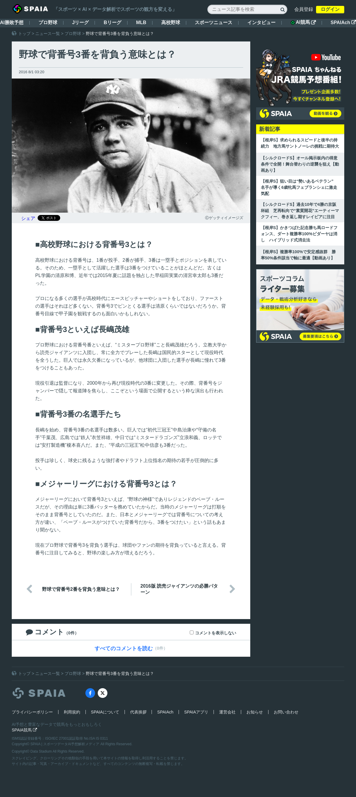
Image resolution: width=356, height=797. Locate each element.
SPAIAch (343, 22)
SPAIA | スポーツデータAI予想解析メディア (65, 744)
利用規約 (72, 712)
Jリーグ (80, 22)
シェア (28, 218)
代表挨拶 (138, 712)
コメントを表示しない (215, 633)
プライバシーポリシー (32, 712)
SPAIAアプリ (196, 712)
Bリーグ (112, 22)
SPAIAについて (105, 712)
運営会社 (227, 712)
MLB (141, 22)
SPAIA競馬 (24, 730)
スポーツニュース (213, 22)
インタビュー (261, 22)
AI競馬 (303, 22)
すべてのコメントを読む (124, 648)
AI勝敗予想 (11, 22)
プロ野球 (47, 22)
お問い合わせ (286, 712)
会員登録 (303, 9)
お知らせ (254, 712)
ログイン (330, 9)
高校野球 (170, 22)
